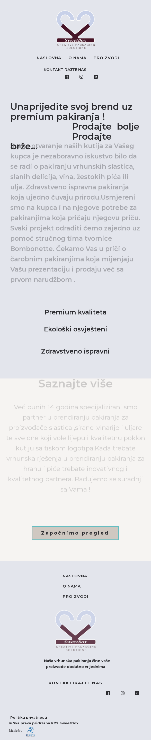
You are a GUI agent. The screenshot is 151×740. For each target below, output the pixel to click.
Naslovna (49, 57)
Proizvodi (106, 57)
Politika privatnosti (26, 717)
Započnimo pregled (75, 533)
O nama (77, 57)
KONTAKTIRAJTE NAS (66, 69)
